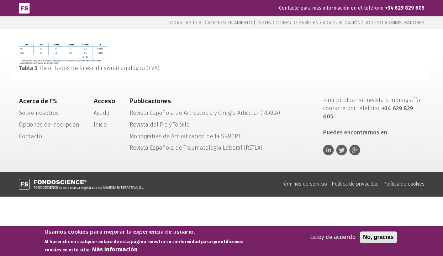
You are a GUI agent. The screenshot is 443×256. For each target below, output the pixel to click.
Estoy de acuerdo (332, 238)
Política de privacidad (355, 184)
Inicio (100, 124)
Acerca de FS (38, 101)
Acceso (104, 101)
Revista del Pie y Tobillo (160, 124)
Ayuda (102, 113)
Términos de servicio (304, 184)
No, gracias (378, 238)
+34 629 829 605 (404, 8)
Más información (115, 250)
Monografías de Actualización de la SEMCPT (185, 136)
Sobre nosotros (39, 113)
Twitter (341, 150)
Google (354, 150)
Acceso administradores (395, 23)
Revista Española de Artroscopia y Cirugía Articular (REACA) (205, 113)
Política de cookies (404, 184)
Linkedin (328, 150)
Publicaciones (150, 101)
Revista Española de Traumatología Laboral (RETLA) (196, 147)
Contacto (30, 136)
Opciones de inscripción (49, 124)
